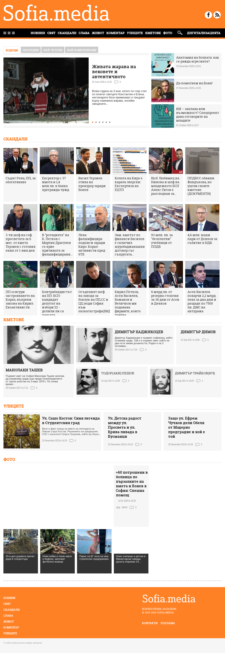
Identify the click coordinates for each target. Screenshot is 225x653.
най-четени (52, 50)
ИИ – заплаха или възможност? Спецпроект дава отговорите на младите (197, 115)
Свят (51, 33)
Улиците (135, 33)
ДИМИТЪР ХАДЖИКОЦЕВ (139, 331)
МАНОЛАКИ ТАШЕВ (24, 370)
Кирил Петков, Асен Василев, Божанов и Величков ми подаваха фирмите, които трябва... (128, 303)
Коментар (115, 33)
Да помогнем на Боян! (194, 83)
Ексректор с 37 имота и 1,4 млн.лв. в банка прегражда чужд (55, 184)
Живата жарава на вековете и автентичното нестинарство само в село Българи (117, 76)
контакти (150, 623)
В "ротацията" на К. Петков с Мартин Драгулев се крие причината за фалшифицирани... (57, 244)
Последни (31, 50)
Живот (98, 33)
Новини (9, 598)
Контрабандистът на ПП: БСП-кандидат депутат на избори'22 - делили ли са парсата (57, 303)
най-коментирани (81, 50)
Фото (167, 33)
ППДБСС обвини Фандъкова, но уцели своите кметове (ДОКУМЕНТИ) (201, 186)
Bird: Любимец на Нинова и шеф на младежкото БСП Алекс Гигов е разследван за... (165, 186)
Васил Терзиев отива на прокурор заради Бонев (92, 184)
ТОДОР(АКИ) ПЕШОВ (117, 373)
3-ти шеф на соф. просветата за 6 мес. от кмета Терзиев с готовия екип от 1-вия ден (20, 243)
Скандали (67, 33)
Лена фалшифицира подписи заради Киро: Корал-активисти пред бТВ (91, 244)
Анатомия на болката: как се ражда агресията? (197, 59)
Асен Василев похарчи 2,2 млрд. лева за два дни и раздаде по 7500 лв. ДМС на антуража (202, 301)
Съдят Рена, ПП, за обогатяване (21, 180)
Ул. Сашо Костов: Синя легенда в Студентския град (71, 420)
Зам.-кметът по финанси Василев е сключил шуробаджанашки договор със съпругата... (130, 244)
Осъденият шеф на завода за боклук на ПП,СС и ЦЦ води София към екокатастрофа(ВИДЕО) (97, 301)
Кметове (153, 33)
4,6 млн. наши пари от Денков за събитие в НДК (202, 239)
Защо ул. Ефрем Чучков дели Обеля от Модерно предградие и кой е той (186, 427)
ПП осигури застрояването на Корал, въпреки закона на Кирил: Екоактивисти (20, 299)
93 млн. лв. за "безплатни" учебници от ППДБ (162, 241)
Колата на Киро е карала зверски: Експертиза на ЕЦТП (128, 184)
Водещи (12, 50)
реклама (168, 623)
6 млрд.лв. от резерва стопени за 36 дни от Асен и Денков (165, 297)
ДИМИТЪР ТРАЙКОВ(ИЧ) (195, 373)
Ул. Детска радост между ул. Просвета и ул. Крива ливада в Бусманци (124, 427)
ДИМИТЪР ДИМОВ (198, 331)
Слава (84, 33)
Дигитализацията (203, 33)
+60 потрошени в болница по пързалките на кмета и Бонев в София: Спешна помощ (132, 484)
